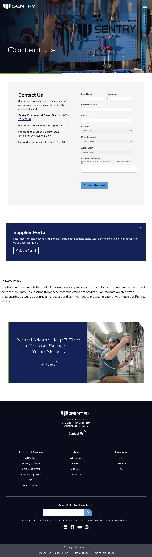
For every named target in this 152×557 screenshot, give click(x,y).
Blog (121, 458)
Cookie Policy (61, 553)
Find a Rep (48, 364)
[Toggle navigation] (145, 6)
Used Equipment (31, 486)
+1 (45, 142)
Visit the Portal (26, 250)
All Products (31, 458)
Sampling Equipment (30, 464)
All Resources (121, 464)
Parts (30, 480)
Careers (76, 464)
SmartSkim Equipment (31, 475)
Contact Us (76, 433)
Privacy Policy (44, 553)
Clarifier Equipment (31, 469)
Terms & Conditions (81, 553)
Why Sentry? (76, 458)
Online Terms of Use (104, 553)
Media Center (76, 469)
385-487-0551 (56, 142)
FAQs (121, 469)
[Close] (141, 228)
